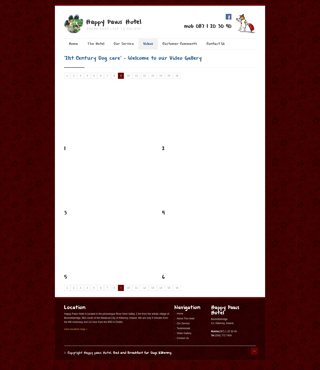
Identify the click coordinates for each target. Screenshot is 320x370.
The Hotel (95, 44)
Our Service (124, 44)
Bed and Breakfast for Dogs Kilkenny (142, 352)
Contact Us (216, 44)
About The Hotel (185, 318)
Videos (148, 44)
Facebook (228, 17)
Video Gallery (184, 333)
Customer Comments (179, 44)
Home (73, 44)
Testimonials (183, 328)
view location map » (75, 329)
